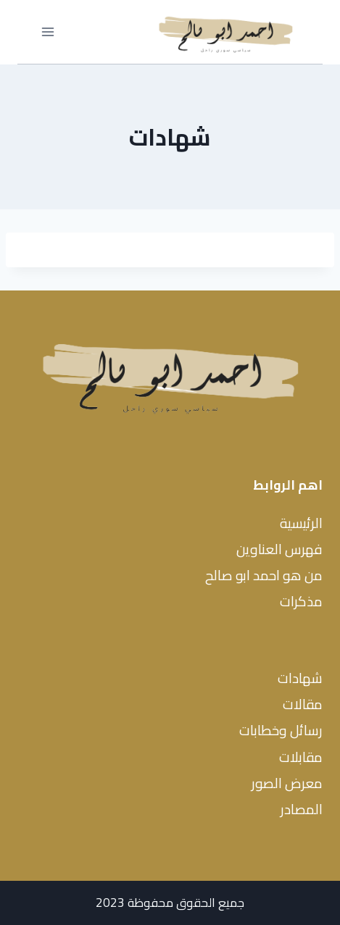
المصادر (302, 809)
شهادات (300, 678)
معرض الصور (287, 783)
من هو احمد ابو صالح (264, 575)
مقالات (303, 704)
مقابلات (301, 757)
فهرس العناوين (279, 549)
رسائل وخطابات (281, 730)
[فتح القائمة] (48, 32)
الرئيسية (301, 523)
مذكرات (301, 601)
